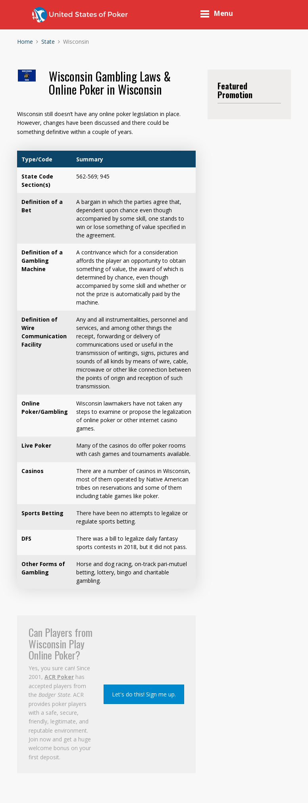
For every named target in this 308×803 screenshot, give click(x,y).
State (48, 41)
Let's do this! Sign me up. (144, 694)
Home (25, 41)
